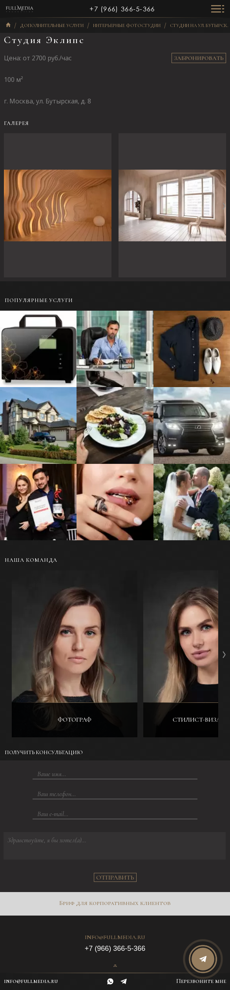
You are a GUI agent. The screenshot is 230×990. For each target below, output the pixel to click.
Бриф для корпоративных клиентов (115, 903)
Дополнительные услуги (52, 25)
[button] (224, 206)
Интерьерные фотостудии (127, 25)
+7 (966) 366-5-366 (122, 9)
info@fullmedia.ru (115, 937)
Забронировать (199, 58)
